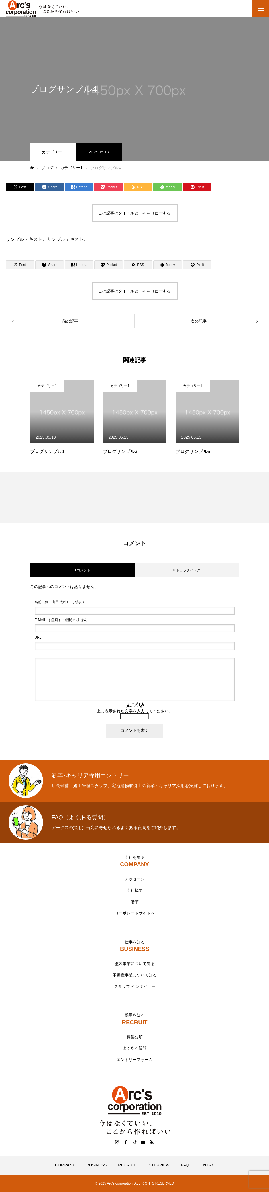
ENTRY (207, 1165)
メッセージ (135, 879)
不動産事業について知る (135, 975)
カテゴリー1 (53, 152)
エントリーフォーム (135, 1059)
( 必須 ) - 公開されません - (62, 620)
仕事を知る (135, 942)
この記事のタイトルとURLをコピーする (134, 213)
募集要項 (135, 1037)
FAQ (185, 1165)
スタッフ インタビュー (134, 986)
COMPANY (65, 1165)
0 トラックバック (186, 570)
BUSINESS (97, 1165)
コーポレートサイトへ (135, 913)
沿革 (135, 902)
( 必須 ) (59, 602)
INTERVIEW (158, 1165)
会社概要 (135, 890)
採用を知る (135, 1015)
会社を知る (135, 857)
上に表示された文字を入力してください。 (135, 711)
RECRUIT (127, 1165)
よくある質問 (135, 1048)
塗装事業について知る (135, 963)
